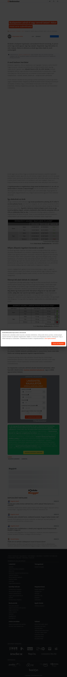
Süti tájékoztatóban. (50, 338)
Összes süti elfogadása (58, 343)
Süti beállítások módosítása (41, 343)
